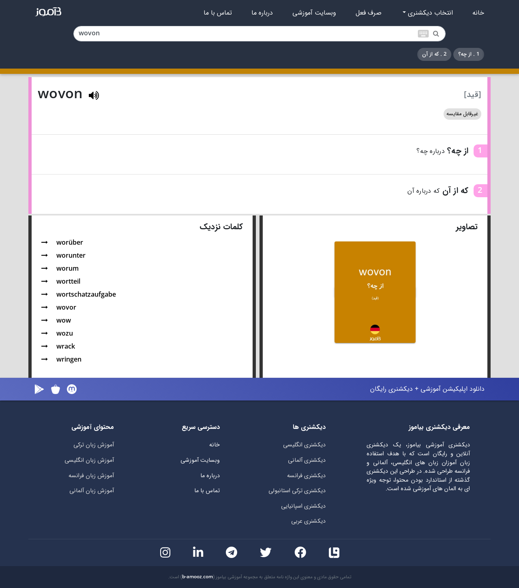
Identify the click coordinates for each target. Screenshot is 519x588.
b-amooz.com (197, 577)
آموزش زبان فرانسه (91, 475)
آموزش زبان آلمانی (91, 490)
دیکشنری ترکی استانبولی (297, 490)
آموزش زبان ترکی (93, 445)
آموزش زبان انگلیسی (89, 460)
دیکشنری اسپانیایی (303, 506)
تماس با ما (218, 13)
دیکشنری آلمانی (307, 460)
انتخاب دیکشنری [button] (429, 13)
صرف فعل (369, 13)
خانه (478, 13)
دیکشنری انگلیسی (304, 445)
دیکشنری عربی (308, 521)
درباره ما (262, 13)
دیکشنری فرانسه (306, 475)
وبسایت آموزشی (314, 13)
